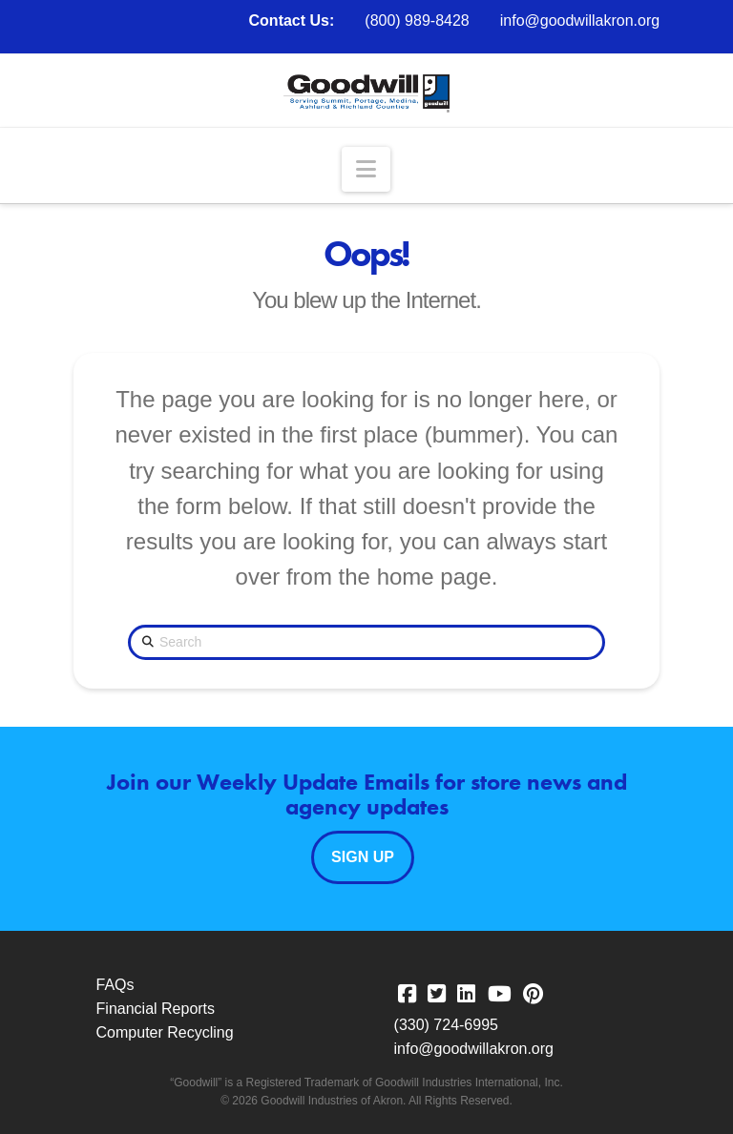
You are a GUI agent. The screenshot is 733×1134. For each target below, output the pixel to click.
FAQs (115, 985)
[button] (366, 169)
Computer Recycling (165, 1032)
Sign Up (362, 857)
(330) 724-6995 (446, 1025)
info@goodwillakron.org (580, 20)
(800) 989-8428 (417, 20)
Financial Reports (156, 1008)
